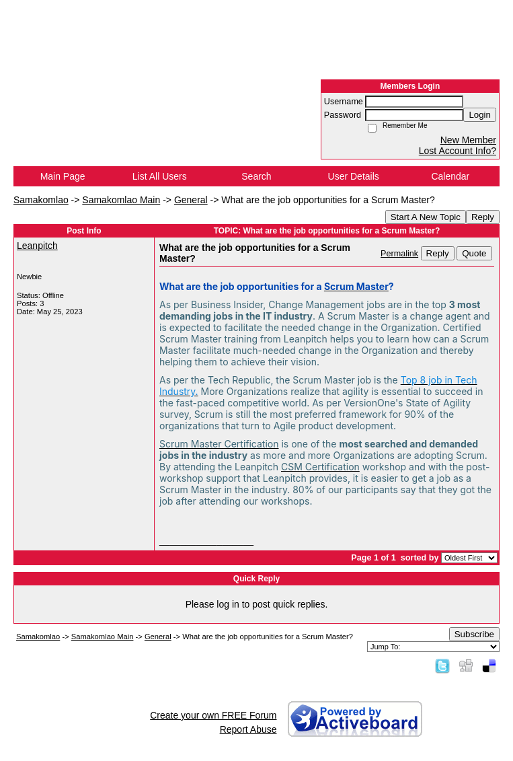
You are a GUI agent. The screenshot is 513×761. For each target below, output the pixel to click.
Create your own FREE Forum (213, 715)
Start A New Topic (426, 217)
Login (480, 115)
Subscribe (474, 634)
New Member (468, 140)
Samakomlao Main (121, 199)
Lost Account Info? (457, 150)
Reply (482, 217)
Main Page (62, 176)
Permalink (399, 253)
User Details (353, 176)
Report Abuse (248, 729)
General (191, 199)
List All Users (159, 176)
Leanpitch (37, 245)
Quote (474, 253)
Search (256, 176)
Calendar (450, 176)
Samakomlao (41, 199)
